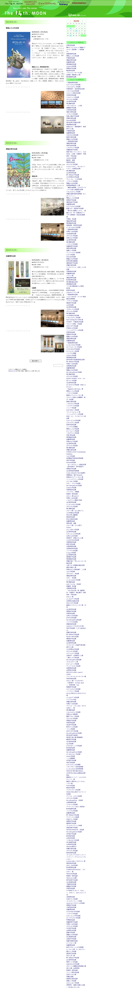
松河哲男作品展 (71, 280)
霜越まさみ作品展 (72, 139)
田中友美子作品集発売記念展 (75, 359)
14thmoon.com (11, 371)
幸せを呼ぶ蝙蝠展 (72, 515)
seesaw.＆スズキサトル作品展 (75, 903)
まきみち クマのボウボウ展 (75, 626)
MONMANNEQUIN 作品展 (75, 829)
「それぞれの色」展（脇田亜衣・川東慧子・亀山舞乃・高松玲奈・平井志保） (76, 592)
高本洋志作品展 (71, 145)
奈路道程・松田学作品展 (74, 225)
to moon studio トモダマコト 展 (75, 861)
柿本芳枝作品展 (71, 853)
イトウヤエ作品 (71, 699)
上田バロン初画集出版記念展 (75, 565)
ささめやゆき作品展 (72, 540)
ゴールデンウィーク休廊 (74, 825)
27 (70, 35)
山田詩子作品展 (71, 939)
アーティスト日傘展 (72, 817)
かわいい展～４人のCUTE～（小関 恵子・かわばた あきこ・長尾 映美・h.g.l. (75, 683)
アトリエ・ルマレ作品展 (74, 796)
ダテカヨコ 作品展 (72, 573)
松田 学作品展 (70, 544)
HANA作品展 (70, 785)
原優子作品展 (70, 932)
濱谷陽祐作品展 (71, 64)
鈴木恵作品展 (70, 748)
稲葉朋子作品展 (71, 687)
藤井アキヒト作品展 (72, 716)
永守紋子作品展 (71, 760)
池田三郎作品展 (71, 112)
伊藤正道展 (69, 976)
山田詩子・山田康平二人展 (74, 655)
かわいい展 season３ (72, 496)
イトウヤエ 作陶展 (72, 492)
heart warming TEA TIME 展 (74, 320)
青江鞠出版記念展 (72, 282)
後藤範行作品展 (71, 108)
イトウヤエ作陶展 (72, 427)
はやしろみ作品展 (72, 865)
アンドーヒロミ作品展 (73, 666)
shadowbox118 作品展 (72, 964)
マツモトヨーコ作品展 (73, 790)
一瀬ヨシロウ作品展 (72, 657)
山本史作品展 (70, 838)
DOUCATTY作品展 (72, 326)
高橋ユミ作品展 (71, 250)
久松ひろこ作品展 (72, 819)
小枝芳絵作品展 (71, 907)
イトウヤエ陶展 (71, 353)
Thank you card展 (71, 878)
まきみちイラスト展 (72, 292)
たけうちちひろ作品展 (73, 84)
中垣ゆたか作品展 (72, 328)
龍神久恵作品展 (71, 137)
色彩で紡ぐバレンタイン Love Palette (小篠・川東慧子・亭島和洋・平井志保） (76, 154)
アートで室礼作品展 (72, 972)
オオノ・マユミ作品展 (73, 483)
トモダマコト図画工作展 (74, 500)
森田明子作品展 (71, 823)
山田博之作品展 (71, 670)
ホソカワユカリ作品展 (73, 918)
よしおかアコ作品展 (72, 599)
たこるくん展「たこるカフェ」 (76, 949)
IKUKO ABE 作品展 (72, 636)
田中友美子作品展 (72, 880)
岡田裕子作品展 (71, 639)
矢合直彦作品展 (71, 233)
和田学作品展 (70, 162)
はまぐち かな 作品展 (73, 584)
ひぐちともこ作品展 (72, 351)
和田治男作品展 (71, 248)
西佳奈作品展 (70, 517)
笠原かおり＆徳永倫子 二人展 (76, 569)
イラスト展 (69, 275)
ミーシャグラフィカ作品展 (74, 330)
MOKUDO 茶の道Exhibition (74, 771)
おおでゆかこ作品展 (72, 410)
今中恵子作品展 (71, 928)
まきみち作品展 (71, 66)
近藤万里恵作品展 (72, 941)
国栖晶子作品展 (71, 886)
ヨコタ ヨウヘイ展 (72, 662)
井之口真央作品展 (72, 519)
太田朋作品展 (70, 897)
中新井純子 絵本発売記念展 (75, 89)
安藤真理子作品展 (72, 150)
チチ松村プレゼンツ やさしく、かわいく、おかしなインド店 (76, 893)
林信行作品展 (70, 788)
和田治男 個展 (71, 523)
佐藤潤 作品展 (71, 586)
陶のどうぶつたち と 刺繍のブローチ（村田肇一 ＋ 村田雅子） (75, 49)
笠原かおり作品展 (72, 238)
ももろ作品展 (70, 254)
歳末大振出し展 (71, 567)
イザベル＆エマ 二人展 (74, 105)
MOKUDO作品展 (71, 874)
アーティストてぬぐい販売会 (75, 806)
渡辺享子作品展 (71, 953)
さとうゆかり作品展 (72, 529)
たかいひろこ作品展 (72, 422)
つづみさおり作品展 (72, 840)
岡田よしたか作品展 (72, 56)
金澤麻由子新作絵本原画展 (74, 458)
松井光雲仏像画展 (72, 261)
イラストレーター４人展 (74, 72)
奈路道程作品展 (71, 54)
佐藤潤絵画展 (70, 368)
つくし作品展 (70, 729)
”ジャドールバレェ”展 (73, 412)
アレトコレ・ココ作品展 (74, 179)
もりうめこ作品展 (72, 481)
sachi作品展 (70, 305)
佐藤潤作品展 (70, 62)
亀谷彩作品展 (70, 70)
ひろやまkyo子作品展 (73, 349)
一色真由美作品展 (72, 82)
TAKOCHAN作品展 (72, 135)
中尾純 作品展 (71, 219)
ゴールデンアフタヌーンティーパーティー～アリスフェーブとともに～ (76, 857)
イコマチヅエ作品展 (72, 406)
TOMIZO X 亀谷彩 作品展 (74, 322)
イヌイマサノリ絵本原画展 (74, 767)
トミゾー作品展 (71, 408)
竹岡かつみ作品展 (72, 231)
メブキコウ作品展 (72, 114)
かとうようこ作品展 (72, 431)
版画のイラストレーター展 (74, 395)
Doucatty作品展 (71, 120)
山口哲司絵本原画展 (72, 471)
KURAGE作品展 (71, 618)
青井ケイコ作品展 (72, 962)
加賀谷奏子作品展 (72, 827)
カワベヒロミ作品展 (72, 653)
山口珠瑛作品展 (71, 555)
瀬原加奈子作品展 (72, 202)
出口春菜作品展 (71, 842)
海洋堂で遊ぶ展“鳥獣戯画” (74, 737)
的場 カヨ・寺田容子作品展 (75, 208)
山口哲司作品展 (71, 101)
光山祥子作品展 (71, 725)
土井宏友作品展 (71, 110)
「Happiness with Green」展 (74, 389)
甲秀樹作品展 (70, 920)
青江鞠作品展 (70, 103)
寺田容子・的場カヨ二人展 (74, 538)
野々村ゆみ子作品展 (72, 175)
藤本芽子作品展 (71, 739)
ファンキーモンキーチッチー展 (76, 676)
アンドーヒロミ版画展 (73, 252)
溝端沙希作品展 (71, 60)
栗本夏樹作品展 (71, 77)
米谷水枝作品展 (71, 678)
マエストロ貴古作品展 (73, 93)
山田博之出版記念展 (72, 601)
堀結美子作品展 (71, 303)
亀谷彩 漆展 (70, 160)
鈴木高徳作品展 (71, 809)
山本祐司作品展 (71, 844)
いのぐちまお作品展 (72, 91)
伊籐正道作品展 (71, 118)
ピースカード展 (71, 943)
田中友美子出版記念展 (73, 122)
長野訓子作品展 (71, 68)
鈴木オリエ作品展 (72, 727)
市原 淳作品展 (70, 435)
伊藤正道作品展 (71, 265)
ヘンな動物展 (70, 758)
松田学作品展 (70, 290)
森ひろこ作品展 (71, 951)
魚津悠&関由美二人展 (73, 185)
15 (76, 30)
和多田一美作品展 (72, 494)
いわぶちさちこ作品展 (73, 87)
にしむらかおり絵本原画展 (74, 769)
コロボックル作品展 (72, 309)
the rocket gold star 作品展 (74, 372)
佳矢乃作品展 (70, 460)
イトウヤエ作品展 (72, 550)
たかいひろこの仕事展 (73, 764)
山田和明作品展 (71, 546)
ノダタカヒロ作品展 (72, 403)
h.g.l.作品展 (69, 743)
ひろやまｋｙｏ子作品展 (74, 746)
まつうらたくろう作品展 (74, 347)
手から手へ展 (70, 955)
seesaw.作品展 (70, 756)
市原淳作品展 (70, 45)
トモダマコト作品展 (72, 147)
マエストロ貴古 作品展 (74, 324)
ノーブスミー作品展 (72, 691)
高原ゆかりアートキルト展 (74, 477)
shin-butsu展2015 (71, 846)
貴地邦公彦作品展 (72, 979)
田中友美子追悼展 (72, 735)
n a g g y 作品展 (71, 552)
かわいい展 (69, 597)
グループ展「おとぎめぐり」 (75, 510)
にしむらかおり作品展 (73, 227)
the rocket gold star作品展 (73, 620)
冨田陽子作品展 (71, 557)
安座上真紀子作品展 (72, 116)
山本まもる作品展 (72, 536)
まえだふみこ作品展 (72, 983)
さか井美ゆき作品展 (72, 177)
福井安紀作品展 (71, 863)
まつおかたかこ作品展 (73, 754)
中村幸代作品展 (71, 95)
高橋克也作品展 (71, 624)
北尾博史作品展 (71, 271)
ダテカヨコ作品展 (72, 99)
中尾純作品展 (70, 58)
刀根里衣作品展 (71, 884)
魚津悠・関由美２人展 (73, 75)
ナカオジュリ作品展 (72, 97)
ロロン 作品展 (71, 578)
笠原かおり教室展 (72, 714)
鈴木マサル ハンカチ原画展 (75, 947)
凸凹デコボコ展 (71, 974)
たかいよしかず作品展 (73, 420)
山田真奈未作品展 (72, 548)
